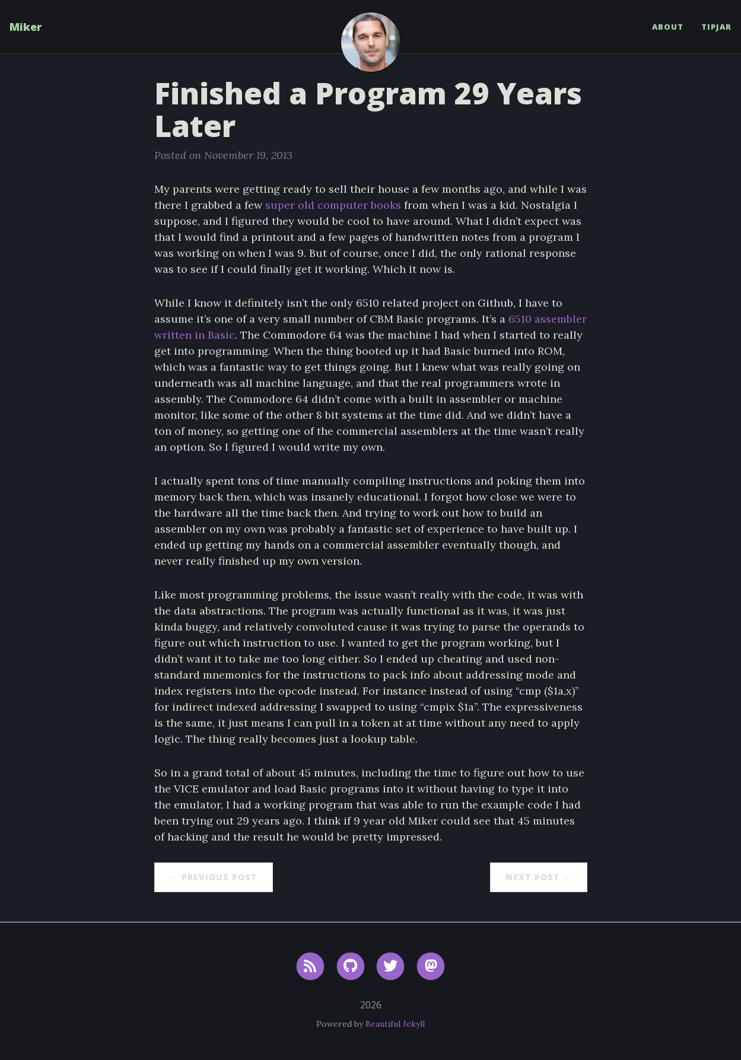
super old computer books (333, 205)
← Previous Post (213, 877)
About (667, 26)
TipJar (716, 26)
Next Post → (538, 877)
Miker (25, 27)
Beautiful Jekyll (395, 1023)
